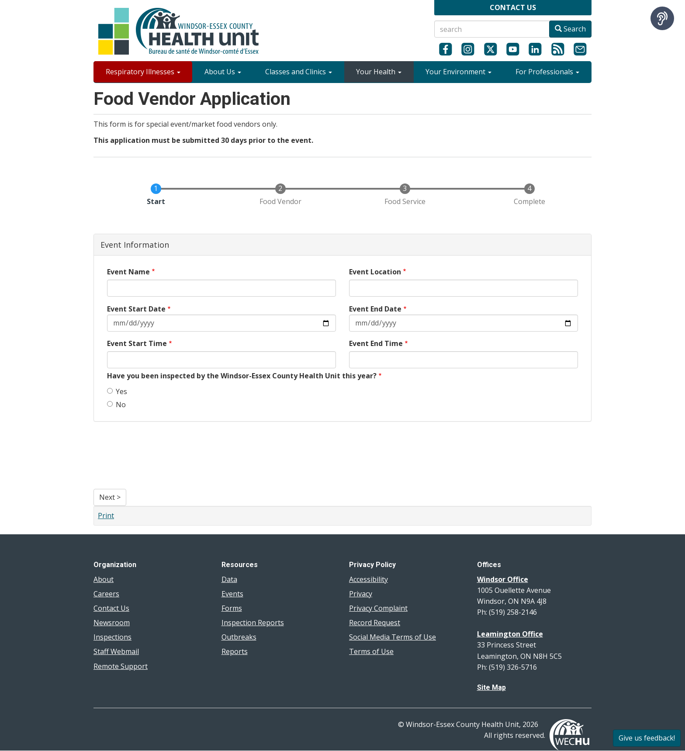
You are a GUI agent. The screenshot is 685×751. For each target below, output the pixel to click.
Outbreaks (238, 637)
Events (232, 594)
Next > (110, 497)
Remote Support (120, 666)
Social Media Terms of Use (392, 637)
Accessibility (368, 579)
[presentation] (129, 457)
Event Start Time (137, 343)
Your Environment (458, 71)
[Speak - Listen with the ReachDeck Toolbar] (662, 18)
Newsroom (111, 622)
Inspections (112, 637)
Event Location (375, 272)
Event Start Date (136, 309)
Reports (234, 651)
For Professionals (547, 71)
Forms (231, 608)
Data (229, 579)
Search (570, 29)
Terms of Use (371, 651)
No (116, 404)
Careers (106, 594)
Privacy (360, 594)
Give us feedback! (647, 738)
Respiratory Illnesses (143, 71)
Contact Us (111, 608)
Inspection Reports (252, 622)
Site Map (491, 687)
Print (106, 515)
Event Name (128, 272)
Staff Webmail (116, 651)
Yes (117, 391)
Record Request (374, 622)
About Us (222, 71)
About (103, 579)
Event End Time (376, 343)
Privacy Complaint (378, 608)
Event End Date (375, 309)
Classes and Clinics (298, 71)
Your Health (378, 71)
